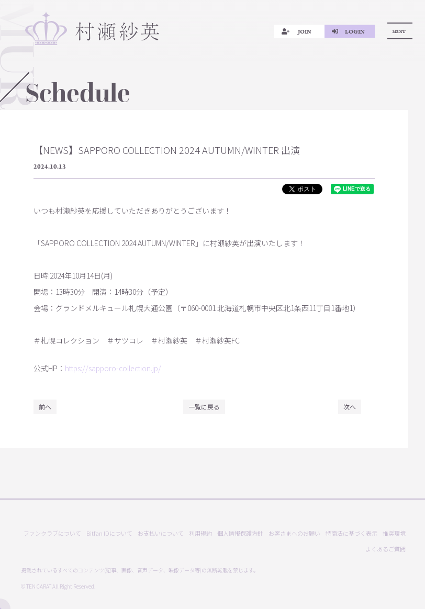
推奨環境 (394, 533)
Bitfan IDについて (109, 533)
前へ (45, 406)
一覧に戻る (204, 406)
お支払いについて (161, 533)
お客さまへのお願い (294, 533)
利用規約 (200, 533)
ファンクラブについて (52, 533)
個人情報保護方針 (240, 533)
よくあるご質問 (385, 549)
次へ (349, 406)
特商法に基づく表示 (351, 533)
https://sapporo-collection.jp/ (113, 368)
